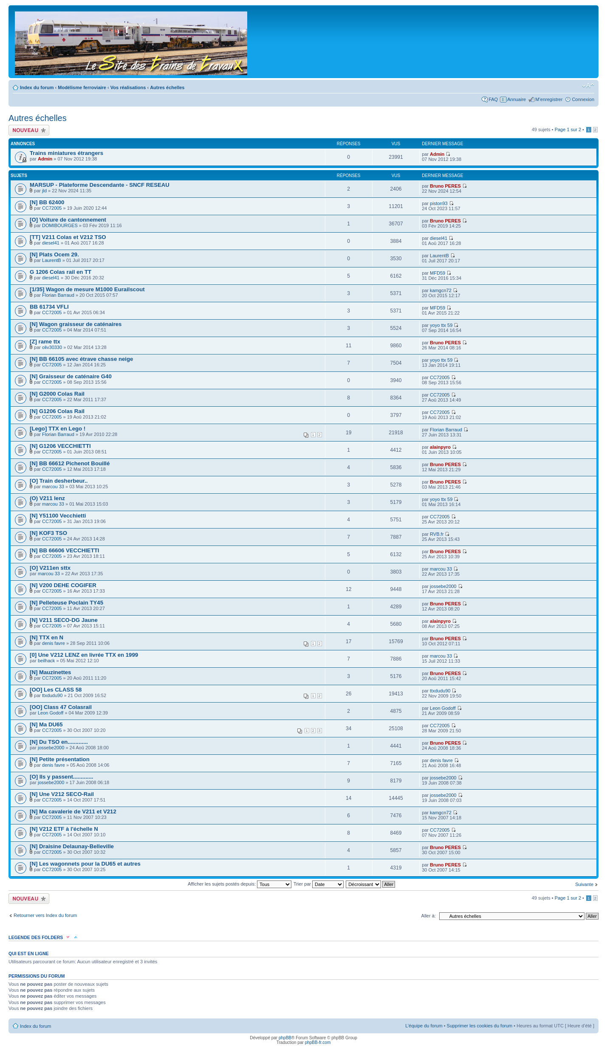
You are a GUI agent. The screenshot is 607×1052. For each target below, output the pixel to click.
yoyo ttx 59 (441, 325)
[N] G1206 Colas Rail (57, 411)
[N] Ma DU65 (46, 724)
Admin (45, 158)
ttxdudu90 (52, 695)
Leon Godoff (50, 712)
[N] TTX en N (46, 637)
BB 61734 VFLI (49, 307)
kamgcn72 (441, 290)
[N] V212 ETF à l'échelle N (64, 829)
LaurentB (51, 260)
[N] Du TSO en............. (59, 742)
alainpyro (440, 447)
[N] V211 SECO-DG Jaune (64, 620)
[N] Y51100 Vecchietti (58, 515)
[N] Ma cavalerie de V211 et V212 (73, 811)
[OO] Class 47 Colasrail (61, 707)
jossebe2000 (443, 586)
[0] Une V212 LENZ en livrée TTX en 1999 (84, 655)
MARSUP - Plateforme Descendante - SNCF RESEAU (99, 185)
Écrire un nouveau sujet (28, 130)
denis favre (53, 643)
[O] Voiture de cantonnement (68, 220)
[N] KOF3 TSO (48, 533)
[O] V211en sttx (50, 568)
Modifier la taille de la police (588, 86)
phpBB (285, 1037)
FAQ (493, 99)
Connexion (583, 99)
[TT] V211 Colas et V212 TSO (68, 237)
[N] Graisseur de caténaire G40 (71, 376)
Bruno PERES (445, 185)
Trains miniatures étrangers (66, 153)
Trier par (319, 883)
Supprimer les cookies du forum (480, 1025)
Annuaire (516, 99)
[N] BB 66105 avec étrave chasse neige (81, 359)
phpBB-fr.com (318, 1042)
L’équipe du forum (423, 1025)
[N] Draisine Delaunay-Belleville (72, 846)
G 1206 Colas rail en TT (60, 272)
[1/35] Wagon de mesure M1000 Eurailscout (87, 289)
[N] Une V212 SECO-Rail (62, 794)
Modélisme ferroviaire (82, 87)
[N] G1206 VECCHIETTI (60, 446)
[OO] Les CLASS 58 (56, 689)
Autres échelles (167, 87)
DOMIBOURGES (60, 225)
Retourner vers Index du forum (45, 915)
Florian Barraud (58, 295)
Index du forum (37, 87)
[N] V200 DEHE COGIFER (63, 585)
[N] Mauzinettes (50, 672)
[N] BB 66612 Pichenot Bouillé (70, 463)
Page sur (568, 129)
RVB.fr (436, 534)
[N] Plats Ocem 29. (54, 254)
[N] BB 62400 (47, 202)
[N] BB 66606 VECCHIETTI (64, 550)
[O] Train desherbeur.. (59, 481)
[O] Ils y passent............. (61, 777)
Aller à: (428, 915)
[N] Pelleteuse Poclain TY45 (66, 602)
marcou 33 (53, 486)
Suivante (584, 884)
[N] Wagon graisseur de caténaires (75, 324)
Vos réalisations (128, 87)
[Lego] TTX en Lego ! (57, 428)
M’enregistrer (548, 99)
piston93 (439, 203)
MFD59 (437, 273)
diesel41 (50, 242)
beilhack (46, 660)
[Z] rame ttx (45, 341)
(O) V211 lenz (47, 498)
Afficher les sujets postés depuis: (239, 883)
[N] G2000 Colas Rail (57, 394)
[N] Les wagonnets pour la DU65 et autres (85, 864)
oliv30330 (52, 347)
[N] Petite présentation (60, 759)
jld (44, 190)
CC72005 (52, 208)
